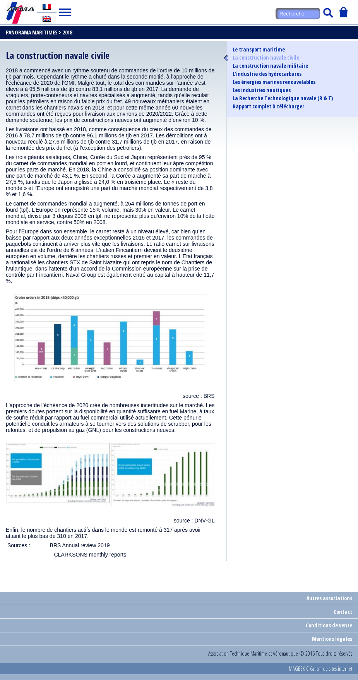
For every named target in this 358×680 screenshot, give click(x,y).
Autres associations (329, 598)
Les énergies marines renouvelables (274, 82)
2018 (67, 32)
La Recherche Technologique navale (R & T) (283, 98)
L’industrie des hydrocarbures (267, 74)
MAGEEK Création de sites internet (320, 668)
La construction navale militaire (270, 66)
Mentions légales (332, 638)
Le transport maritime (259, 49)
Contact (343, 611)
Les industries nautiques (262, 90)
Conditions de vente (329, 625)
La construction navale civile (266, 58)
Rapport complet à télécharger (268, 106)
